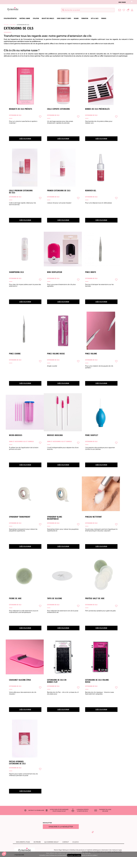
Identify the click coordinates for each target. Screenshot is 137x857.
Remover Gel (90, 190)
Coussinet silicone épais (20, 680)
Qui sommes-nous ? (51, 842)
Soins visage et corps (64, 18)
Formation (84, 18)
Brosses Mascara (55, 435)
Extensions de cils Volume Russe (97, 681)
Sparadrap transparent (19, 517)
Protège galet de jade (94, 598)
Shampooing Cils (16, 272)
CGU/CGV (75, 842)
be (132, 2)
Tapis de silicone (54, 598)
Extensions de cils (23, 24)
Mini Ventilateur (54, 272)
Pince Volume (91, 354)
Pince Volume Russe (56, 354)
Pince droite (90, 272)
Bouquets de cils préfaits (20, 109)
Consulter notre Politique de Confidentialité (52, 855)
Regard (76, 18)
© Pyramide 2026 (24, 851)
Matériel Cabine (25, 18)
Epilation (36, 18)
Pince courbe (15, 354)
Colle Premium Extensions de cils (21, 191)
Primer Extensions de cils (58, 190)
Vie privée (37, 842)
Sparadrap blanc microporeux (54, 518)
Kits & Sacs (94, 18)
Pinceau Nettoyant (93, 517)
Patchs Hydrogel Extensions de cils (17, 762)
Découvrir (25, 139)
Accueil (6, 24)
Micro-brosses (15, 435)
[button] (4, 853)
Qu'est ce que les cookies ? (89, 855)
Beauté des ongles (48, 18)
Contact (65, 842)
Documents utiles (23, 842)
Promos (103, 18)
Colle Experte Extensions (58, 109)
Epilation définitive (10, 18)
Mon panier (122, 2)
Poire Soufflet (91, 435)
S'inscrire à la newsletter (61, 827)
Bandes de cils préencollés (97, 109)
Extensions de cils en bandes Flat (56, 681)
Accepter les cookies (74, 855)
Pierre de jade (15, 598)
